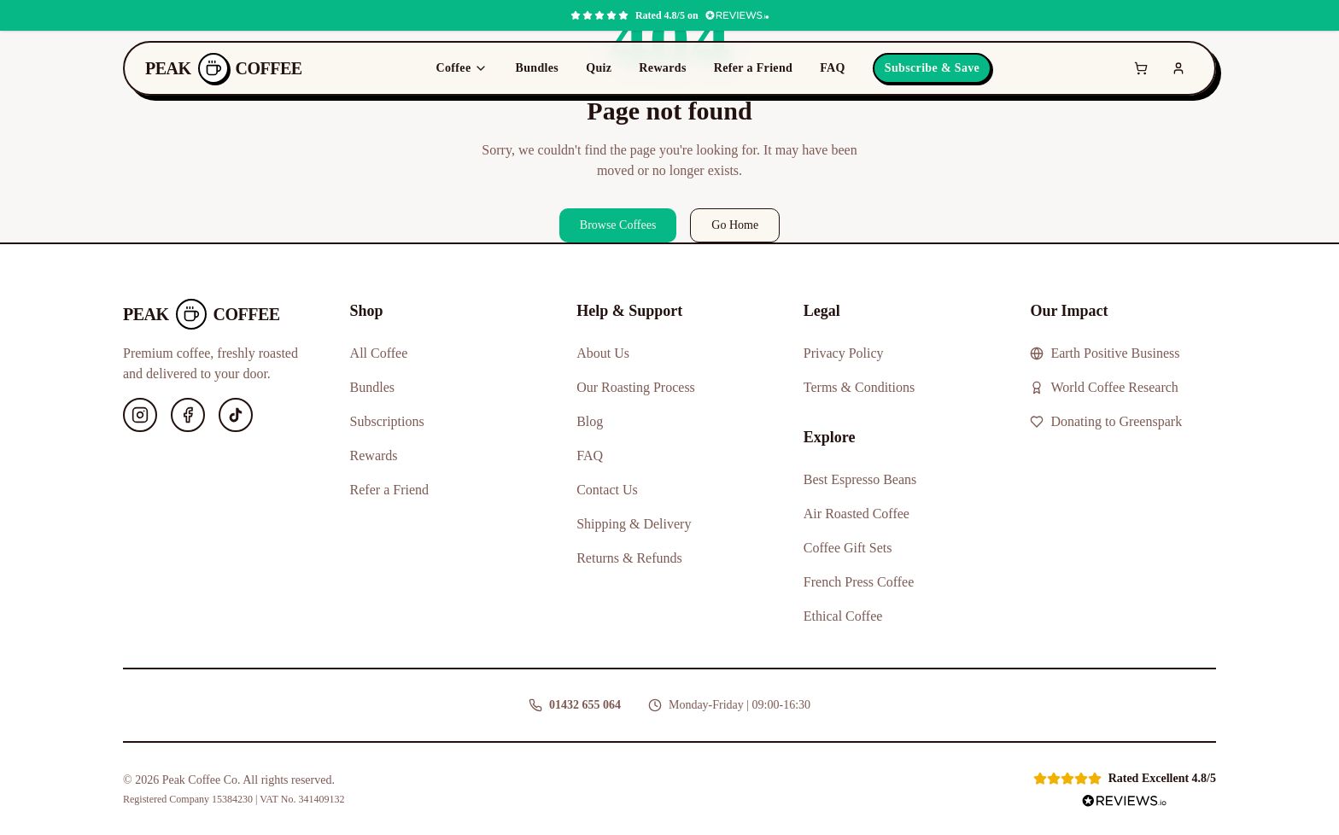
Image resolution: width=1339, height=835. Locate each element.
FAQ (832, 67)
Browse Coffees (618, 225)
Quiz (598, 67)
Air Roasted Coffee (856, 513)
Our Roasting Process (635, 387)
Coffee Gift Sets (848, 547)
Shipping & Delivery (633, 524)
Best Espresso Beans (860, 479)
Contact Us (607, 489)
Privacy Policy (844, 353)
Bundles (536, 67)
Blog (589, 421)
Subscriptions (387, 421)
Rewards (662, 67)
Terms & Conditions (859, 387)
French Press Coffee (859, 582)
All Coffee (379, 353)
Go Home (734, 225)
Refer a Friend (753, 67)
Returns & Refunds (629, 558)
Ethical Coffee (843, 616)
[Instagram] (140, 415)
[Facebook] (188, 415)
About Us (602, 353)
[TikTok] (236, 415)
